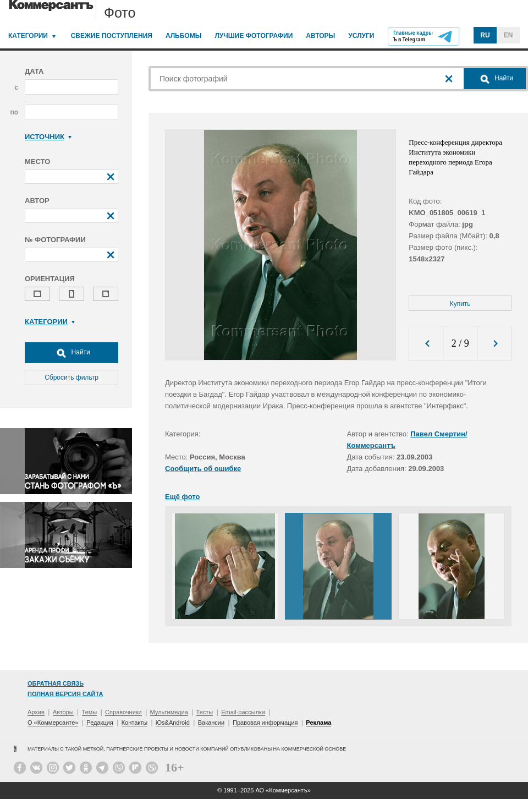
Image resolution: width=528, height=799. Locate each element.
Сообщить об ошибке (203, 468)
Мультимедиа (169, 712)
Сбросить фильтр (71, 377)
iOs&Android (173, 722)
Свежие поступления (111, 36)
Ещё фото (182, 496)
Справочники (123, 712)
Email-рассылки (243, 712)
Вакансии (211, 722)
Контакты (135, 722)
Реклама (318, 722)
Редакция (99, 722)
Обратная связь (56, 683)
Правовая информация (265, 722)
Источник (48, 137)
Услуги (361, 36)
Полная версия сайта (65, 694)
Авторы (320, 36)
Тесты (204, 712)
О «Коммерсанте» (53, 722)
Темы (89, 712)
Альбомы (184, 36)
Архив (36, 712)
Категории (28, 36)
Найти (71, 352)
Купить (460, 304)
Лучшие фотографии (254, 36)
